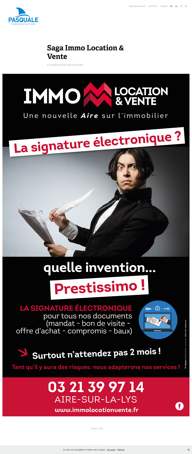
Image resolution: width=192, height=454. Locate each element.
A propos (152, 6)
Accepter (111, 449)
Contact (164, 6)
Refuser (121, 449)
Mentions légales (137, 6)
